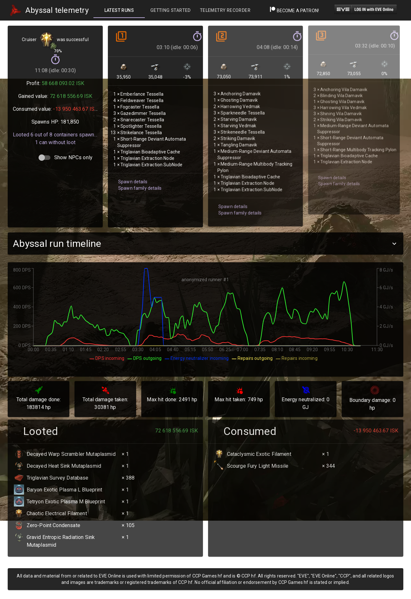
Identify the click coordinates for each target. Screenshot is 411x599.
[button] (205, 243)
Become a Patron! (294, 10)
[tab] (119, 10)
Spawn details (132, 174)
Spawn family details (139, 180)
